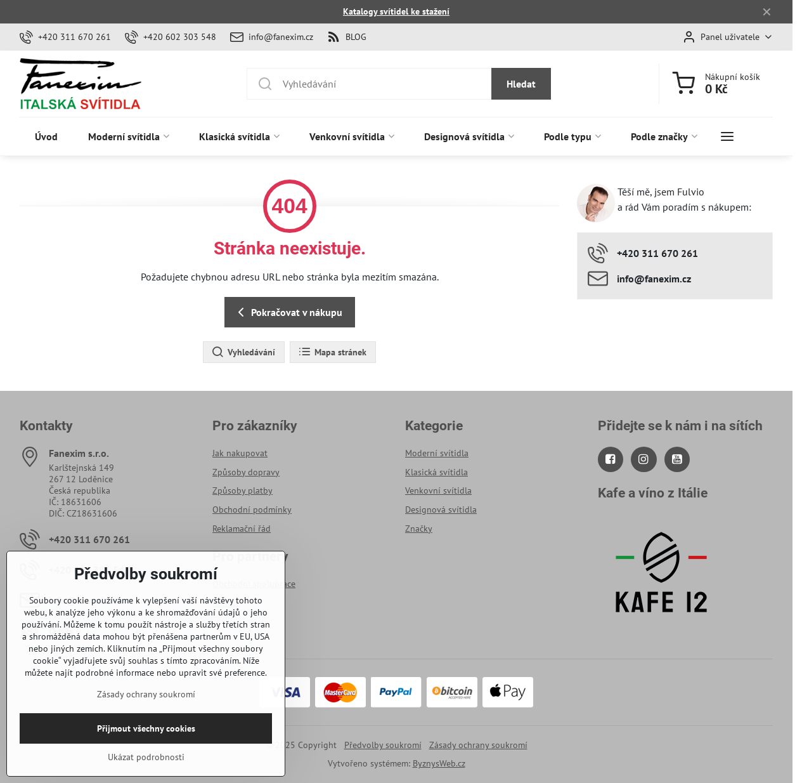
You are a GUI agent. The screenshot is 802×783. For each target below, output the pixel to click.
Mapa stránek (332, 352)
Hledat (521, 83)
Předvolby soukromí (383, 745)
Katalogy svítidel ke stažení (396, 11)
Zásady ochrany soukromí (478, 745)
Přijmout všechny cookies (146, 750)
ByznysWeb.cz (439, 763)
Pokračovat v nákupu (287, 312)
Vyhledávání (243, 352)
